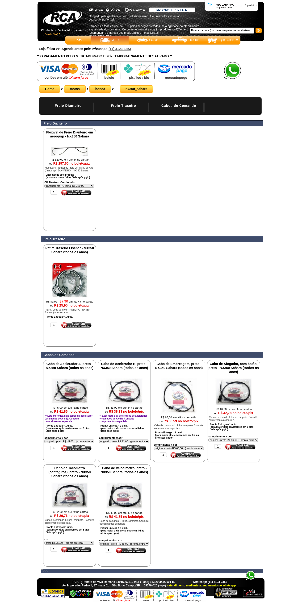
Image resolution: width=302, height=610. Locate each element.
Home (49, 89)
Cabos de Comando (178, 106)
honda (100, 89)
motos (75, 89)
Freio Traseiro (123, 106)
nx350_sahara (136, 89)
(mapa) (162, 585)
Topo (44, 571)
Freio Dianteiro (68, 106)
